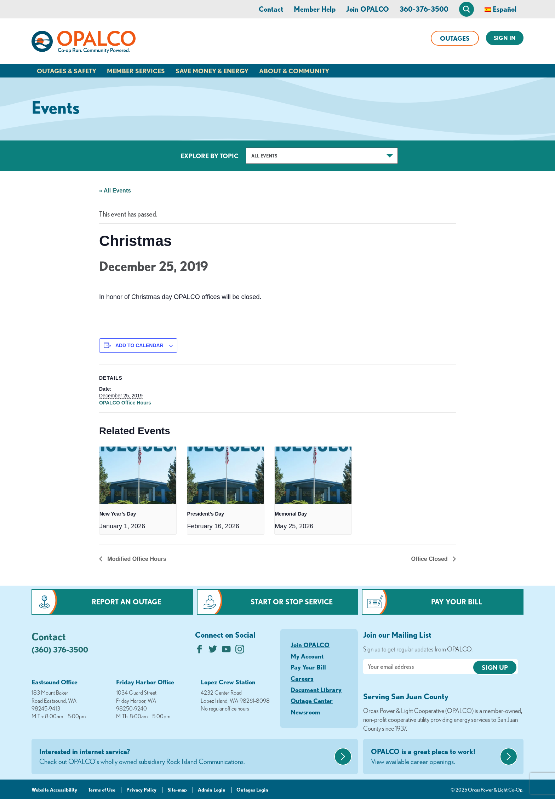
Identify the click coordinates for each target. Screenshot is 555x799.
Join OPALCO (367, 9)
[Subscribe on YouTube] (226, 651)
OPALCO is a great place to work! (434, 756)
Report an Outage (126, 602)
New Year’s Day (117, 514)
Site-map (177, 790)
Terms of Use (101, 790)
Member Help (315, 9)
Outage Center (312, 700)
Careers (302, 678)
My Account (307, 656)
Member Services (136, 70)
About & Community (294, 70)
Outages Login (252, 790)
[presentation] (137, 475)
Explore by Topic (210, 155)
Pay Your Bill (456, 602)
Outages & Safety (66, 70)
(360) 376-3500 (60, 649)
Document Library (316, 689)
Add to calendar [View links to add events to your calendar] (139, 345)
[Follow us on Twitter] (212, 651)
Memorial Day (291, 514)
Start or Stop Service (292, 602)
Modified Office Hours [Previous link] (136, 559)
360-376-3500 (424, 9)
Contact (271, 9)
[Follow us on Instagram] (239, 651)
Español (504, 9)
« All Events (115, 191)
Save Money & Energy (212, 70)
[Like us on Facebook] (199, 651)
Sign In (505, 38)
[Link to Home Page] (84, 43)
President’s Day (205, 514)
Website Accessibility (54, 790)
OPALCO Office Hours (125, 403)
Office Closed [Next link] (430, 559)
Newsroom (305, 711)
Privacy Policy (141, 790)
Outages (455, 38)
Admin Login (211, 790)
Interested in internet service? (185, 756)
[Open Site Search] (466, 9)
